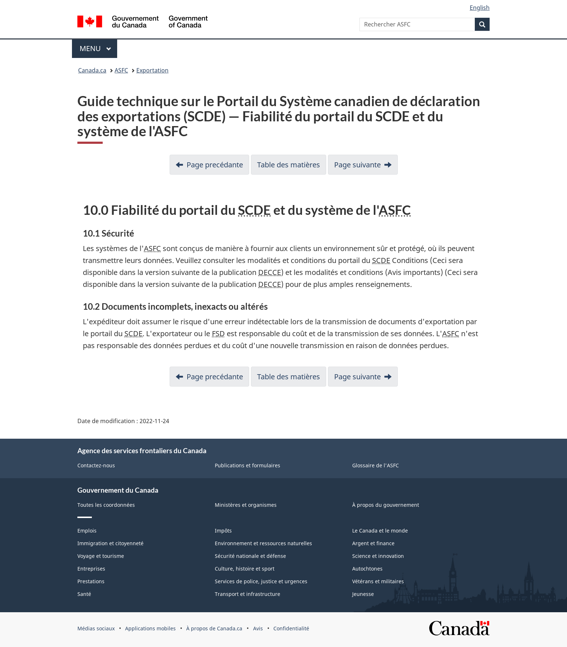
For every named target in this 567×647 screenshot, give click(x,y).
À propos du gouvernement (385, 504)
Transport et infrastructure (247, 593)
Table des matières (288, 165)
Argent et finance (373, 543)
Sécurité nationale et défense (250, 555)
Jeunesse (363, 593)
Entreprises (91, 568)
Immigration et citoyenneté (110, 543)
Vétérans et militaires (378, 581)
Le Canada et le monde (380, 530)
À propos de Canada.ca (214, 628)
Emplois (87, 530)
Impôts (223, 530)
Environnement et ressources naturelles (263, 543)
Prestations (91, 581)
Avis (258, 628)
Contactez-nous (96, 465)
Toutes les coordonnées (106, 504)
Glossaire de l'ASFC (375, 465)
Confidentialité (291, 628)
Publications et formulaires (247, 465)
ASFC (121, 70)
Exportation (152, 70)
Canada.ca (92, 70)
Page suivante (357, 165)
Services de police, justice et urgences (261, 581)
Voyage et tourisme (100, 555)
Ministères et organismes (246, 504)
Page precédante (215, 165)
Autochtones (367, 568)
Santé (84, 593)
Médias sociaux (96, 628)
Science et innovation (378, 555)
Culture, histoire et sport (244, 568)
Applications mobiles (150, 628)
